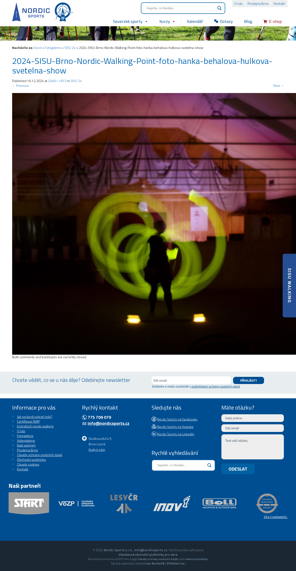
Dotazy (226, 21)
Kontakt (279, 3)
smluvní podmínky (196, 559)
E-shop (275, 21)
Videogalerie (26, 440)
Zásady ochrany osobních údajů (39, 454)
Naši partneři (26, 445)
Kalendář (195, 21)
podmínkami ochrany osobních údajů (215, 386)
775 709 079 (99, 417)
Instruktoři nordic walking (35, 426)
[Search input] (181, 8)
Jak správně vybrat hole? (34, 416)
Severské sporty (130, 21)
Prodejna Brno (258, 3)
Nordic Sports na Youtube (175, 426)
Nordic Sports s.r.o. (118, 550)
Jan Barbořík (155, 563)
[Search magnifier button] (219, 8)
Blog (248, 21)
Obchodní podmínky (31, 459)
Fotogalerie (53, 47)
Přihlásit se (175, 563)
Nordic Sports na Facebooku (177, 419)
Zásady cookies (28, 464)
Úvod (37, 47)
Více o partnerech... (275, 516)
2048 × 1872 (57, 80)
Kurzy (167, 21)
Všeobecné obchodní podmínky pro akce (148, 554)
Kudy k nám (97, 449)
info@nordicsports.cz (108, 423)
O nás (238, 3)
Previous (20, 85)
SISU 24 (70, 47)
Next (278, 85)
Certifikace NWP (28, 421)
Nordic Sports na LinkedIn (175, 433)
